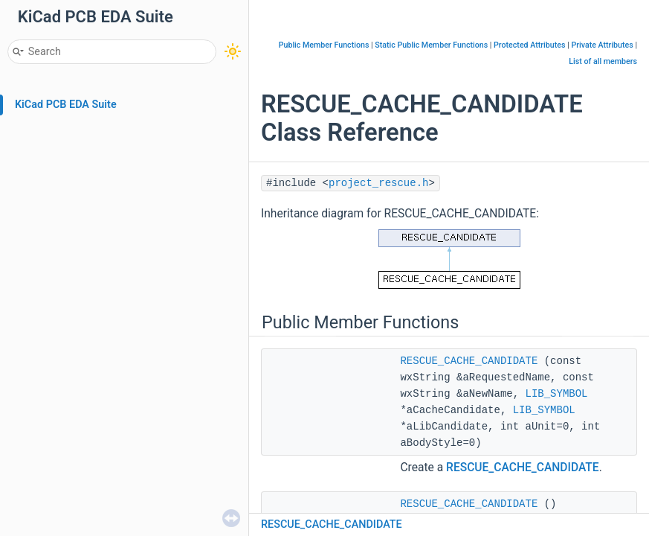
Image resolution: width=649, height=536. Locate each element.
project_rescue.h (378, 183)
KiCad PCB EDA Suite (66, 104)
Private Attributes (602, 45)
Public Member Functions (324, 45)
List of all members (603, 61)
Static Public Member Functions (431, 45)
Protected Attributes (529, 45)
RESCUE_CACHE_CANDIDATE (468, 361)
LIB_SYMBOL (556, 394)
